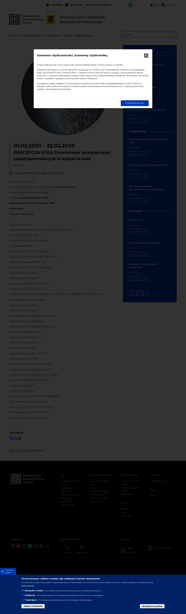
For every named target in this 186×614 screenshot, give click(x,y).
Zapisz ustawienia (33, 606)
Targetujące (31, 600)
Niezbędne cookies (34, 590)
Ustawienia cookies (9, 571)
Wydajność (30, 595)
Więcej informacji (27, 586)
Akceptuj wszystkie (152, 606)
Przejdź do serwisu (134, 103)
